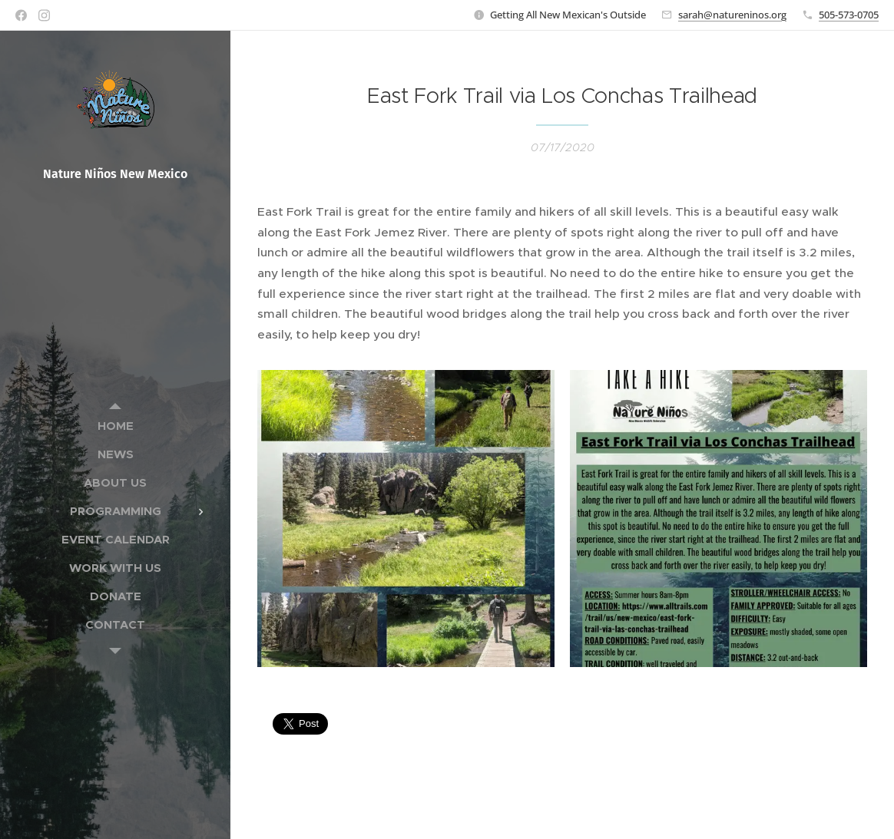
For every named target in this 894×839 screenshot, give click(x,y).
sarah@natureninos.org (732, 14)
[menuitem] (115, 425)
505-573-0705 (849, 14)
